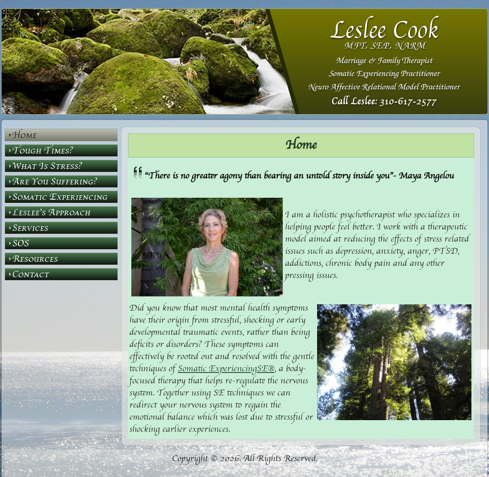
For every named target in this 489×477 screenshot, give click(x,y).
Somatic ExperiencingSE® (226, 369)
